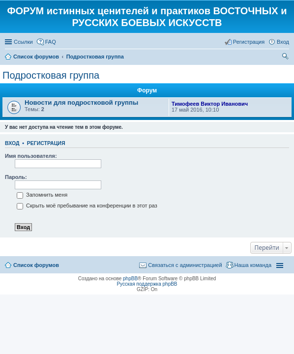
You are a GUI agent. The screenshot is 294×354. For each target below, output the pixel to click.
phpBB (130, 278)
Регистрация (46, 143)
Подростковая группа (50, 75)
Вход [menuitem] (283, 42)
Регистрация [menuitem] (249, 42)
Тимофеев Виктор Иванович (210, 104)
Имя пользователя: (31, 156)
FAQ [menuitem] (50, 42)
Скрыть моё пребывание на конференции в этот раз (87, 205)
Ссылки (23, 42)
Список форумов (36, 265)
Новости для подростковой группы (81, 102)
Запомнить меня (42, 195)
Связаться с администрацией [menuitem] (185, 265)
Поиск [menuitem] (286, 57)
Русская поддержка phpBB (147, 284)
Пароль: (16, 177)
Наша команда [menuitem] (253, 265)
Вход (12, 143)
